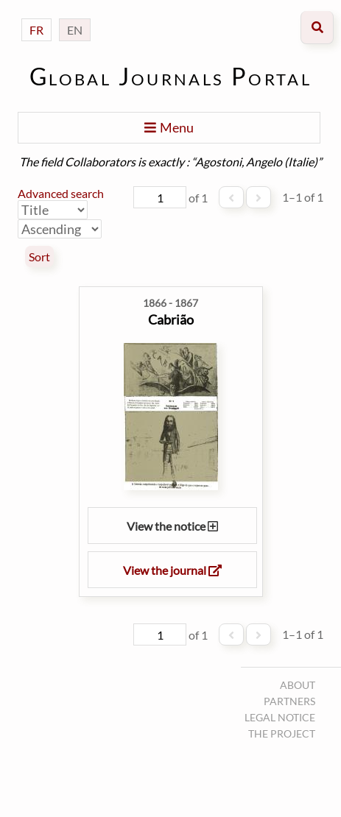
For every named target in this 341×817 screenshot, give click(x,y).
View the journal (172, 570)
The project (281, 733)
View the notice (172, 526)
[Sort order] (60, 228)
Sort (39, 257)
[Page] (159, 197)
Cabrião (171, 319)
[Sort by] (53, 209)
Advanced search (61, 193)
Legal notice (280, 717)
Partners (289, 701)
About (297, 685)
